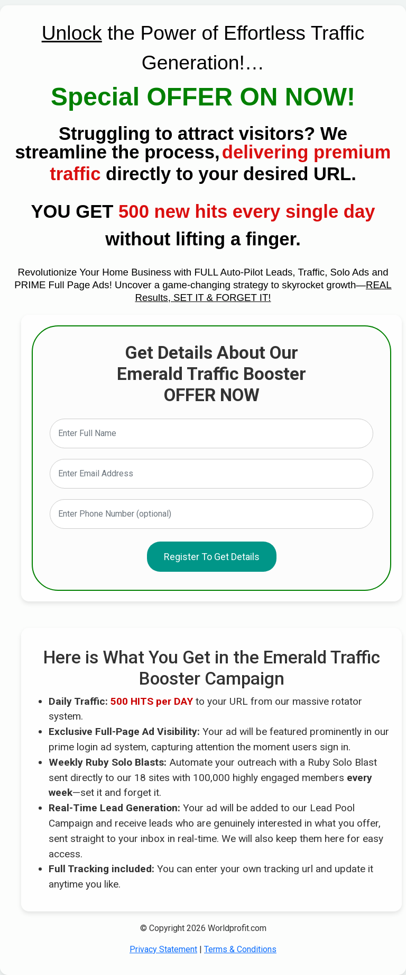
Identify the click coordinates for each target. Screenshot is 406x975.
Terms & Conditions (240, 949)
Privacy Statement (163, 949)
